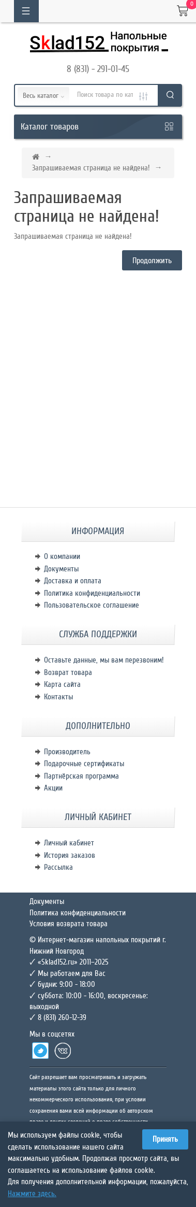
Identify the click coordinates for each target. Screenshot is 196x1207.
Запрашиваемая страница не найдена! (90, 168)
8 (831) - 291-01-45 (98, 69)
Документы (61, 568)
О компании (62, 556)
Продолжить (152, 260)
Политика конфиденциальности (92, 593)
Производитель (67, 751)
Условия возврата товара (68, 923)
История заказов (69, 855)
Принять (165, 1139)
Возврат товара (68, 672)
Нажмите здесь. (32, 1193)
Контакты (58, 696)
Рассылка (58, 867)
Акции (53, 788)
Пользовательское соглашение (91, 605)
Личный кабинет (69, 842)
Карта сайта (62, 684)
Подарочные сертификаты (84, 763)
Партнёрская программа (81, 776)
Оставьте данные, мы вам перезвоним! (103, 660)
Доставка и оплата (72, 580)
